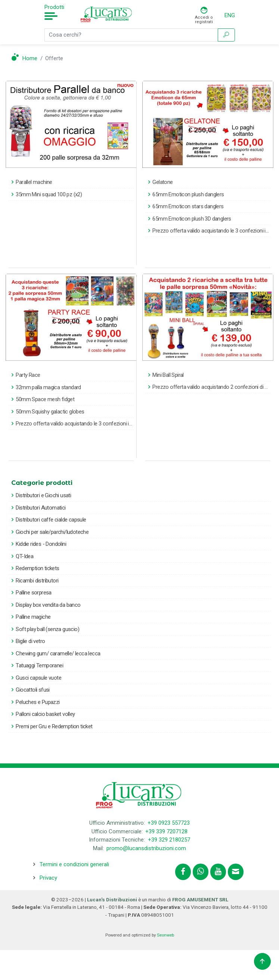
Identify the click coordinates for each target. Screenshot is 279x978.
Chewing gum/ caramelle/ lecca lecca (58, 653)
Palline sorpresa (33, 592)
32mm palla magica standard (48, 387)
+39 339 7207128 (166, 831)
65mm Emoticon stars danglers (187, 206)
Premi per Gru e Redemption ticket (54, 726)
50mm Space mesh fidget (45, 399)
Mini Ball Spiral (167, 375)
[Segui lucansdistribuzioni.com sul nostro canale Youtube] (218, 872)
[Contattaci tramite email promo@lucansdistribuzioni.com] (236, 872)
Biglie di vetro (30, 641)
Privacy (48, 877)
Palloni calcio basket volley (45, 714)
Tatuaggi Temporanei (39, 665)
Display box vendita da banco (48, 605)
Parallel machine (34, 182)
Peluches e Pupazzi (37, 702)
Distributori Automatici (40, 507)
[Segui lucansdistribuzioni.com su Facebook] (183, 872)
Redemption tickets (37, 568)
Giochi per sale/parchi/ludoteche (52, 532)
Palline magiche (33, 616)
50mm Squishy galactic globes (50, 411)
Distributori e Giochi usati (43, 495)
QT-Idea (24, 556)
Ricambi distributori (37, 580)
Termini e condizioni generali (74, 864)
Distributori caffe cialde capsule (51, 519)
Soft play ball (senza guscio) (47, 629)
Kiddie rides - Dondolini (41, 544)
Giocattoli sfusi (32, 689)
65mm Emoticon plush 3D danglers (191, 218)
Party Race (28, 375)
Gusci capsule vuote (38, 677)
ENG (229, 15)
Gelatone (162, 182)
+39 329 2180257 (169, 839)
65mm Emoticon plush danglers (188, 194)
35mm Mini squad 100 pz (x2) (49, 194)
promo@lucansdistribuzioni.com (146, 848)
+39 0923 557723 (169, 822)
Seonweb (165, 935)
